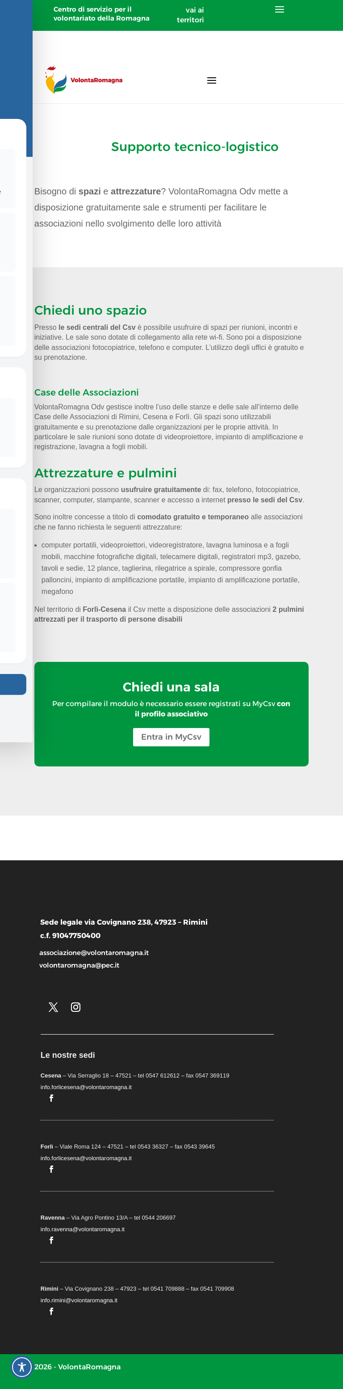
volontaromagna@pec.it (79, 965)
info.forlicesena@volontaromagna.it (86, 1087)
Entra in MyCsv (171, 737)
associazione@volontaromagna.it (94, 952)
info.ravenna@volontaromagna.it (83, 1229)
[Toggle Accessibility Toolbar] (22, 1367)
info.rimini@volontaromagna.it (79, 1300)
